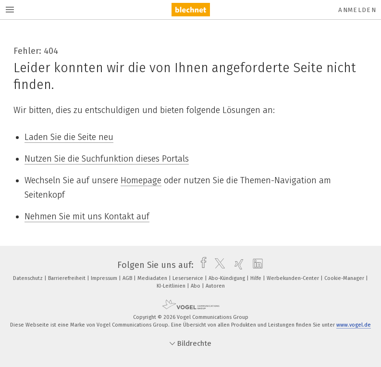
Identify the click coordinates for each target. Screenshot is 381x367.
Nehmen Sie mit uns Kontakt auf (87, 216)
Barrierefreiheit (67, 278)
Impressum (105, 278)
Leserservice (188, 278)
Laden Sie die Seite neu (69, 137)
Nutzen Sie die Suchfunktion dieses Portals (107, 158)
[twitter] (217, 265)
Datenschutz (28, 278)
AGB (128, 278)
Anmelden (357, 10)
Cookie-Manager (345, 278)
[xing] (237, 265)
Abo (196, 286)
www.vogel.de (353, 325)
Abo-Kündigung (227, 278)
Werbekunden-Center (293, 278)
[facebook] (201, 265)
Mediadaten (153, 278)
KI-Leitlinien (172, 286)
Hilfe (256, 278)
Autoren (215, 286)
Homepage (141, 180)
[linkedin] (255, 265)
